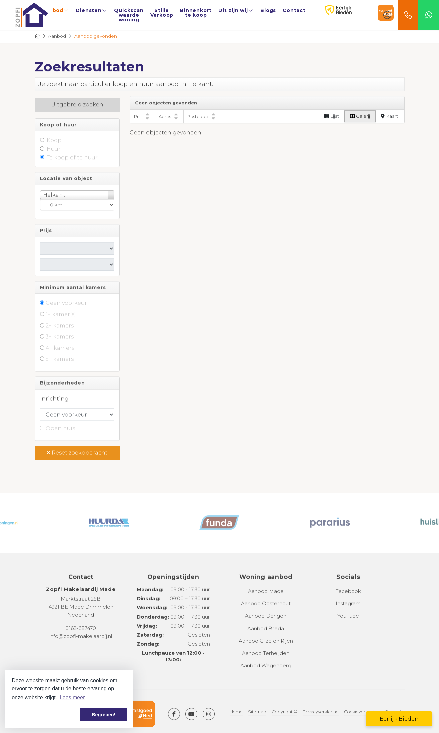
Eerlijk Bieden (331, 10)
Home (236, 711)
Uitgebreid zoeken (77, 104)
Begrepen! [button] (103, 714)
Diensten (91, 10)
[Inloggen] (387, 15)
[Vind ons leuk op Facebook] (174, 714)
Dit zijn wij (236, 10)
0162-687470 (80, 628)
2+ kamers (60, 325)
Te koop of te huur (72, 157)
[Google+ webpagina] (209, 714)
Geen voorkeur (66, 303)
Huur (54, 149)
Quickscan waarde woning (128, 15)
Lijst (331, 116)
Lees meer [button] (72, 697)
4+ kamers (60, 348)
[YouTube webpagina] (191, 714)
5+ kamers (60, 359)
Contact (294, 10)
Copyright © (284, 711)
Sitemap (257, 711)
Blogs (268, 10)
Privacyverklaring (321, 711)
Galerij (360, 116)
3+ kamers (60, 336)
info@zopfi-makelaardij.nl (80, 636)
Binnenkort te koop (196, 12)
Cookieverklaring (361, 711)
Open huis (60, 428)
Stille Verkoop (162, 12)
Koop (54, 140)
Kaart (389, 116)
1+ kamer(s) (61, 314)
